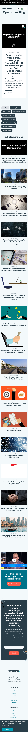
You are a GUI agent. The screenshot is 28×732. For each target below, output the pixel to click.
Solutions (14, 691)
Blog (14, 710)
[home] (7, 8)
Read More (8, 92)
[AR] (23, 8)
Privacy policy (14, 717)
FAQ (14, 715)
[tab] (5, 107)
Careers (14, 713)
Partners (14, 698)
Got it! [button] (7, 729)
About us (14, 695)
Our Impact (14, 702)
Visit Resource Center (14, 584)
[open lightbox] (14, 560)
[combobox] (23, 8)
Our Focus (14, 700)
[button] (18, 8)
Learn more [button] (5, 725)
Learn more (13, 4)
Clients (14, 693)
